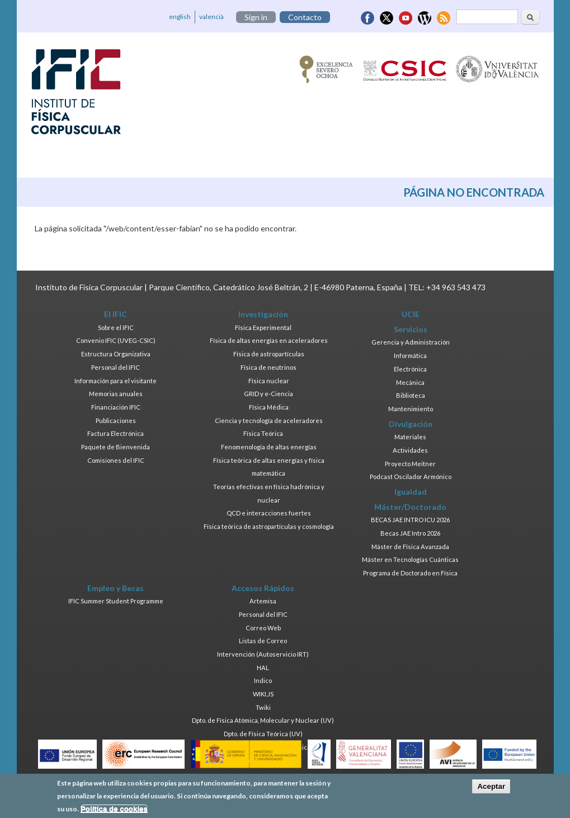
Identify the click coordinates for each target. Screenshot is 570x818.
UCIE (411, 314)
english (180, 16)
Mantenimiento (410, 408)
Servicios (410, 329)
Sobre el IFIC (116, 327)
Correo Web (263, 627)
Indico (263, 680)
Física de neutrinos (268, 367)
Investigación (263, 314)
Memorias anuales (116, 393)
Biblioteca (410, 395)
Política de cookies (114, 811)
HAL (263, 667)
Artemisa (262, 601)
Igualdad (410, 491)
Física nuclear (268, 380)
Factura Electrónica (115, 433)
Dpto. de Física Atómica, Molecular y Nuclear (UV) (263, 720)
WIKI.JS (263, 694)
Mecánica (410, 382)
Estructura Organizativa (115, 353)
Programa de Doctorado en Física (410, 573)
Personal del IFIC (115, 367)
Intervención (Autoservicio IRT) (263, 654)
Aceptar (491, 790)
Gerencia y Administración (410, 342)
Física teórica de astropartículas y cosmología (269, 526)
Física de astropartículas (268, 353)
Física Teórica (263, 433)
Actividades (410, 450)
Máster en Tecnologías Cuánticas (410, 559)
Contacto (305, 17)
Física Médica (269, 407)
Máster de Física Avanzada (410, 546)
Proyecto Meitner (410, 463)
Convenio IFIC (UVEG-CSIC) (116, 340)
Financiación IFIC (115, 407)
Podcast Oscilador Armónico (410, 476)
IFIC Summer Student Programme (115, 601)
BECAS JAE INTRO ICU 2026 (410, 519)
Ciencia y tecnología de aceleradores (269, 420)
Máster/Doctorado (410, 507)
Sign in (255, 17)
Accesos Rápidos (263, 588)
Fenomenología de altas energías (269, 446)
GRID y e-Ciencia (268, 393)
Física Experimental (263, 327)
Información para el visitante (115, 380)
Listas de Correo (263, 640)
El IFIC (115, 314)
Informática (410, 355)
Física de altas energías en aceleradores (269, 340)
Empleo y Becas (115, 588)
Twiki (263, 707)
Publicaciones (116, 420)
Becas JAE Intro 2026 (410, 533)
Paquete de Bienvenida (115, 446)
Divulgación (410, 424)
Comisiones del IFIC (115, 460)
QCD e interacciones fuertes (269, 513)
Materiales (410, 436)
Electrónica (410, 369)
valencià (211, 16)
